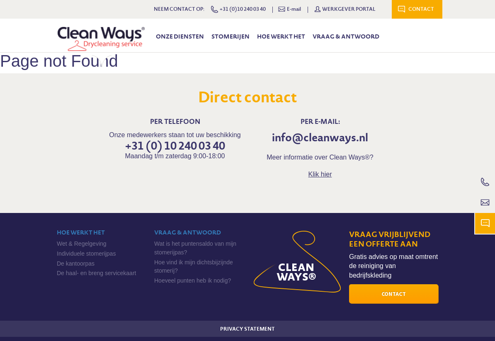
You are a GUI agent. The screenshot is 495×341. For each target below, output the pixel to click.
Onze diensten (180, 36)
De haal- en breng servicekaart (96, 273)
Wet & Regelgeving (82, 243)
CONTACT (421, 8)
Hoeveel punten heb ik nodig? (192, 280)
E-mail (289, 9)
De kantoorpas (76, 263)
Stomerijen (230, 36)
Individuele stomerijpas (86, 253)
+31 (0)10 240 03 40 (238, 9)
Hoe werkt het (281, 36)
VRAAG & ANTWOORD (346, 36)
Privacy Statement (247, 328)
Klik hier (320, 174)
